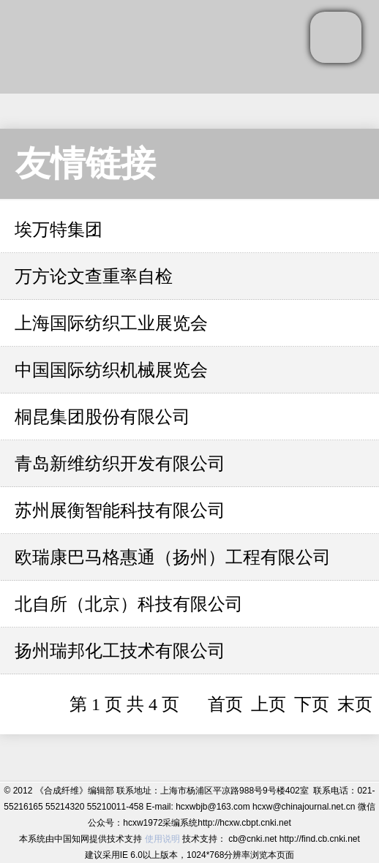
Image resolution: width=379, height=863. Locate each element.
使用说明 (162, 839)
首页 (225, 704)
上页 (268, 704)
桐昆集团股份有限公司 (102, 416)
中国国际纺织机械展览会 (111, 370)
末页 (354, 704)
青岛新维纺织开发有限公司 (120, 463)
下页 (311, 704)
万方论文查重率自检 (94, 276)
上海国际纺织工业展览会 (111, 323)
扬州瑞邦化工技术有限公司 (120, 650)
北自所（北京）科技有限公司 (129, 604)
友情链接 (85, 163)
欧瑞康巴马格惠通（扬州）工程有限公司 (173, 557)
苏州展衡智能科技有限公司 (120, 510)
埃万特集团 (58, 229)
